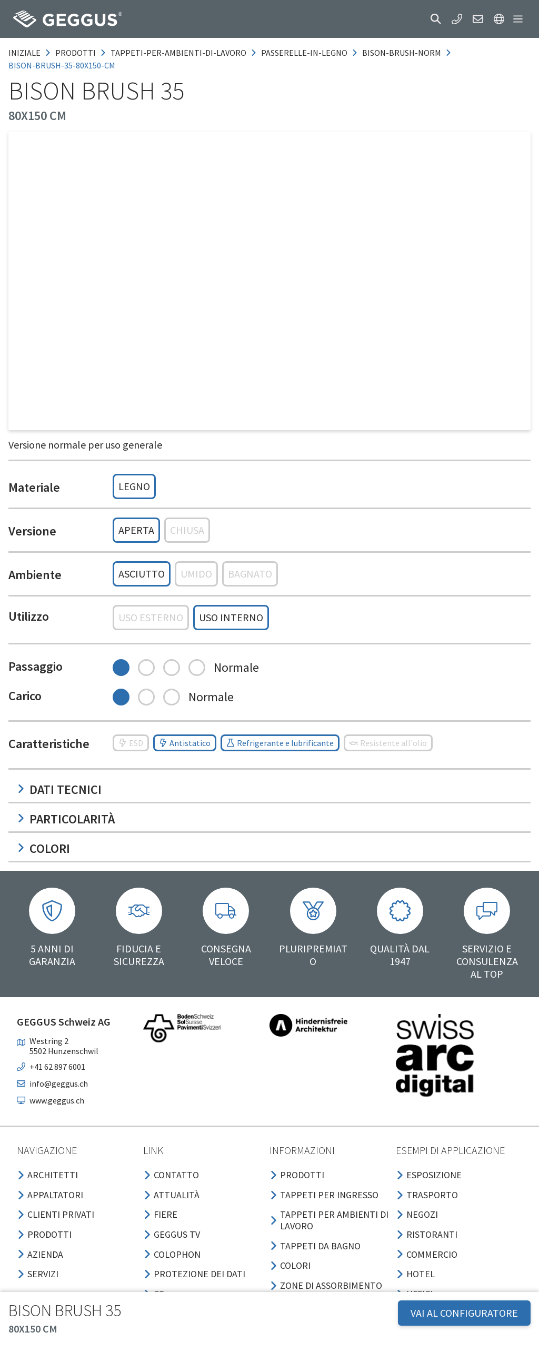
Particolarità (66, 819)
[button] (435, 18)
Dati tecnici (59, 789)
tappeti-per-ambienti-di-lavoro (178, 52)
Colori (43, 848)
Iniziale (24, 52)
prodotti (75, 52)
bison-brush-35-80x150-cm (61, 65)
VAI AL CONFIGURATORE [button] (464, 1312)
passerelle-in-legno (304, 52)
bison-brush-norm (401, 52)
